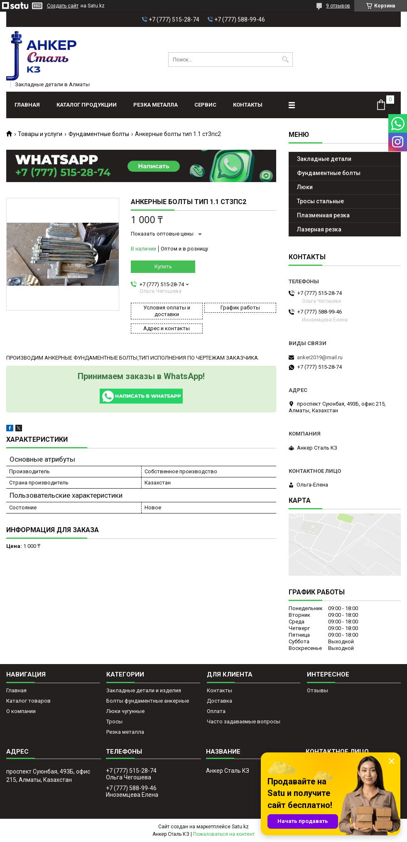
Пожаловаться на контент (224, 834)
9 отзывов (338, 6)
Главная (27, 105)
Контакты (247, 105)
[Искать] (285, 59)
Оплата (216, 711)
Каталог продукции (86, 105)
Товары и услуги (40, 134)
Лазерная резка (319, 229)
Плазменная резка (323, 215)
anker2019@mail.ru (320, 357)
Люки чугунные (125, 711)
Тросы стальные (320, 201)
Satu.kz (240, 827)
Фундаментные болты (99, 134)
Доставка (219, 701)
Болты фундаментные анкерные (147, 701)
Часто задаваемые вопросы (243, 721)
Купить (163, 266)
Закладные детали (324, 159)
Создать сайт (62, 6)
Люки (305, 187)
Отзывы (317, 690)
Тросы (114, 721)
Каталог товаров (28, 701)
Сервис (205, 105)
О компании (21, 711)
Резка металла (155, 105)
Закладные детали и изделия (143, 690)
